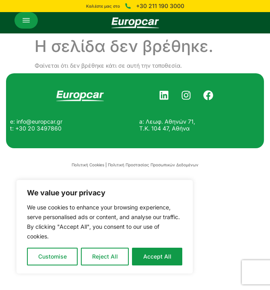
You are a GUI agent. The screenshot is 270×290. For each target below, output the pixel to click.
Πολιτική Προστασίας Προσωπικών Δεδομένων (153, 164)
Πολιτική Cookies (88, 164)
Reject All (105, 256)
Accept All (157, 256)
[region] (104, 227)
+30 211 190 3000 (160, 6)
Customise (52, 256)
